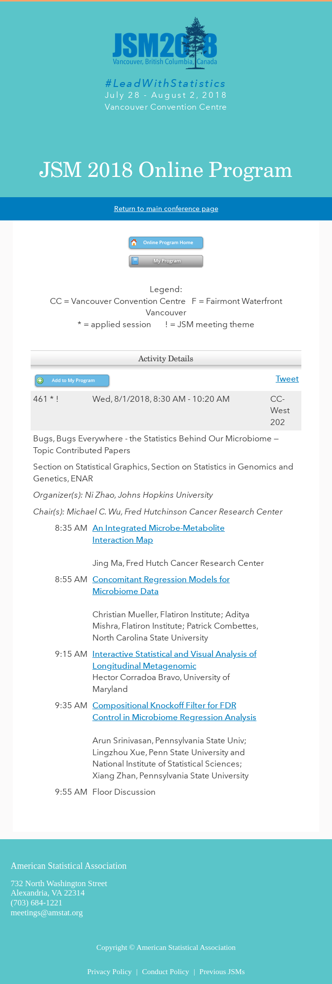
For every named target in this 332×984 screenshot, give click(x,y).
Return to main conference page (166, 209)
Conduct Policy (165, 971)
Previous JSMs (222, 971)
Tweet (287, 379)
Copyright (111, 947)
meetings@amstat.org (46, 912)
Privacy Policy (109, 971)
